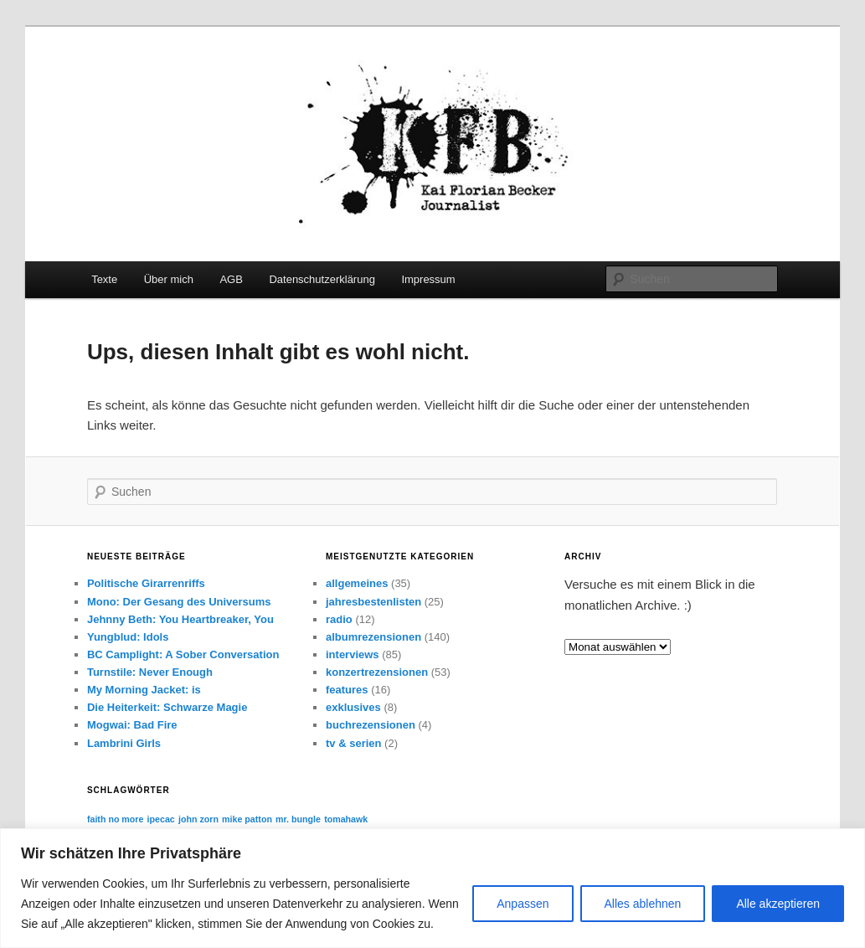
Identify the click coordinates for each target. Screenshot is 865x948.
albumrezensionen (373, 637)
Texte (104, 279)
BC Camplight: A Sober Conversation (183, 654)
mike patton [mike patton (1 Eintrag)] (247, 819)
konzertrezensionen (377, 672)
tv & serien (353, 743)
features (347, 689)
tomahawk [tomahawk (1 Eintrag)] (346, 819)
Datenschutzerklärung (321, 279)
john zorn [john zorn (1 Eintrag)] (198, 819)
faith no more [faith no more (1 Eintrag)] (115, 819)
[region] (432, 888)
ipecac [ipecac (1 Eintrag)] (161, 819)
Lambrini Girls (124, 743)
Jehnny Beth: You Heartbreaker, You (180, 619)
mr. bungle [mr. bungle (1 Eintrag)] (298, 819)
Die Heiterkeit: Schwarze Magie (167, 707)
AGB (230, 279)
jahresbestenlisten (373, 601)
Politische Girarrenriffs (146, 583)
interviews (352, 654)
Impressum (428, 279)
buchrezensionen (370, 725)
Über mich (168, 279)
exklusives (353, 707)
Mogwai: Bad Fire (132, 725)
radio (339, 619)
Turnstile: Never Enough (150, 672)
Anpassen (522, 903)
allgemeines (357, 583)
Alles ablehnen (643, 903)
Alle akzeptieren (778, 903)
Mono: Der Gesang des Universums (179, 601)
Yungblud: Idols (128, 637)
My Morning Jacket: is (144, 689)
